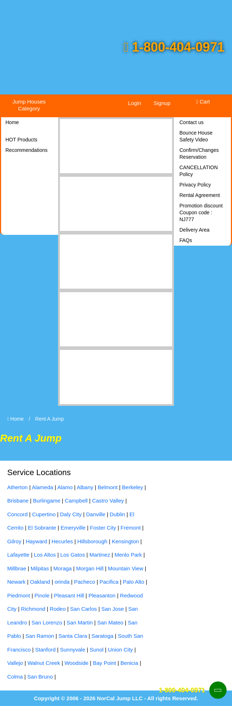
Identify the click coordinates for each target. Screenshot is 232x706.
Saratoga (103, 636)
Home (12, 122)
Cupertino (44, 514)
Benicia (129, 663)
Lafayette (18, 555)
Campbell (76, 500)
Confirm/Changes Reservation (199, 153)
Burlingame (46, 500)
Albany (85, 487)
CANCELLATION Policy (198, 171)
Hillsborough (92, 541)
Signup (162, 103)
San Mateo (110, 622)
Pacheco (84, 582)
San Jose (112, 609)
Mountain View (125, 568)
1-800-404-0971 (174, 47)
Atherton (17, 487)
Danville (95, 514)
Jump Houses (29, 104)
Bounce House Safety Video (196, 136)
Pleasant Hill (69, 595)
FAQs (185, 240)
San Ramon (40, 636)
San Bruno (40, 677)
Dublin (117, 514)
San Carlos (83, 609)
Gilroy (14, 541)
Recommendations (26, 150)
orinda (62, 582)
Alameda (42, 487)
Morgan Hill (90, 568)
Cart (203, 101)
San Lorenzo (46, 622)
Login (134, 103)
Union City (120, 649)
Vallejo (15, 663)
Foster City (103, 528)
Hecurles (62, 541)
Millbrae (16, 568)
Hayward (36, 541)
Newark (16, 582)
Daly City (71, 514)
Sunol (97, 649)
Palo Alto (133, 582)
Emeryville (73, 528)
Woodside (76, 663)
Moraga (62, 568)
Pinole (42, 595)
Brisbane (18, 500)
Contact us (191, 122)
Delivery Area (194, 230)
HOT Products (21, 139)
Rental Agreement (199, 195)
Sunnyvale (72, 649)
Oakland (40, 582)
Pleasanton (101, 595)
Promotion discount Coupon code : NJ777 (201, 212)
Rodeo (58, 609)
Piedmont (18, 595)
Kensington (125, 541)
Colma (15, 677)
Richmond (33, 609)
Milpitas (40, 568)
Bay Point (104, 663)
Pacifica (109, 582)
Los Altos (45, 555)
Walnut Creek (43, 663)
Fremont (131, 528)
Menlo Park (128, 555)
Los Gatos (72, 555)
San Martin (80, 622)
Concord (17, 514)
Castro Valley (108, 500)
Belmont (108, 487)
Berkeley (132, 487)
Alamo (65, 487)
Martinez (99, 555)
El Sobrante (42, 528)
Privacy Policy (195, 185)
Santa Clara (72, 636)
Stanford (45, 649)
